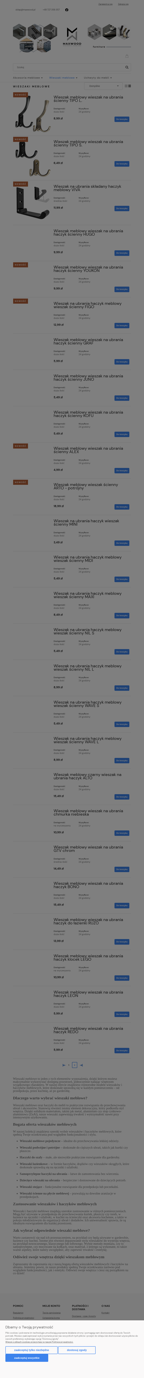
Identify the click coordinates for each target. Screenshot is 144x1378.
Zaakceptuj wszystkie (26, 1357)
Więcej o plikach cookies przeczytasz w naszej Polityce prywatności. (39, 1342)
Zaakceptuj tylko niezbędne (31, 1350)
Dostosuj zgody (77, 1350)
